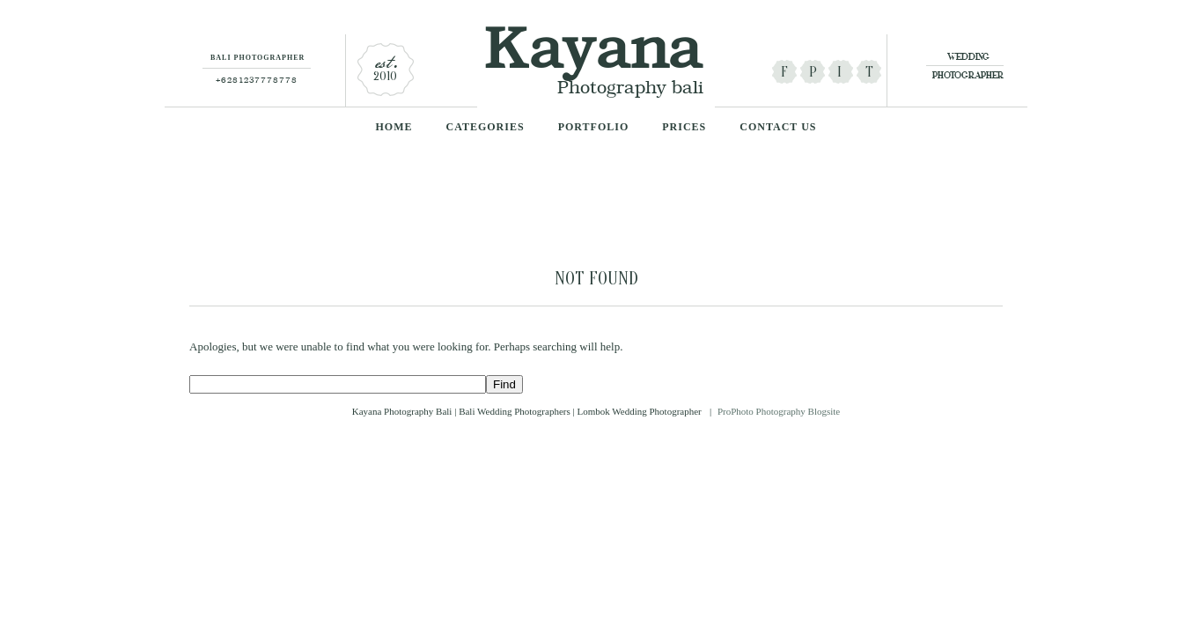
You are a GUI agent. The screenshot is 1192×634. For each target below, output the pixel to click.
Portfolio (593, 127)
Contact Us (777, 127)
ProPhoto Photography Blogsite (778, 411)
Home (394, 127)
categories (485, 127)
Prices (684, 127)
